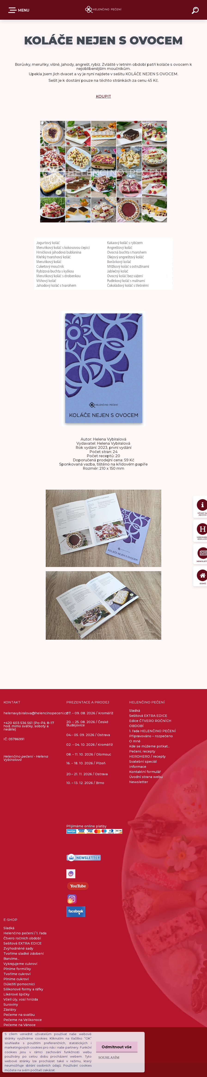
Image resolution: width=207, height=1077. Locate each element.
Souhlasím (108, 1057)
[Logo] (103, 10)
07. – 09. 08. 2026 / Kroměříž (89, 713)
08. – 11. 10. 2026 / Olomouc (88, 754)
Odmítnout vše (117, 1047)
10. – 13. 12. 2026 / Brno (85, 782)
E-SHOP (13, 10)
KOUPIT (103, 96)
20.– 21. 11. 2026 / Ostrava (87, 774)
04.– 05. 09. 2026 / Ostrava (88, 735)
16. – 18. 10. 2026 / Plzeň (86, 763)
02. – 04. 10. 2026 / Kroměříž (89, 745)
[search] (196, 11)
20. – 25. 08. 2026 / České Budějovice (87, 723)
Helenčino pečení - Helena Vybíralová (25, 758)
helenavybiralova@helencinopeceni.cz (35, 713)
